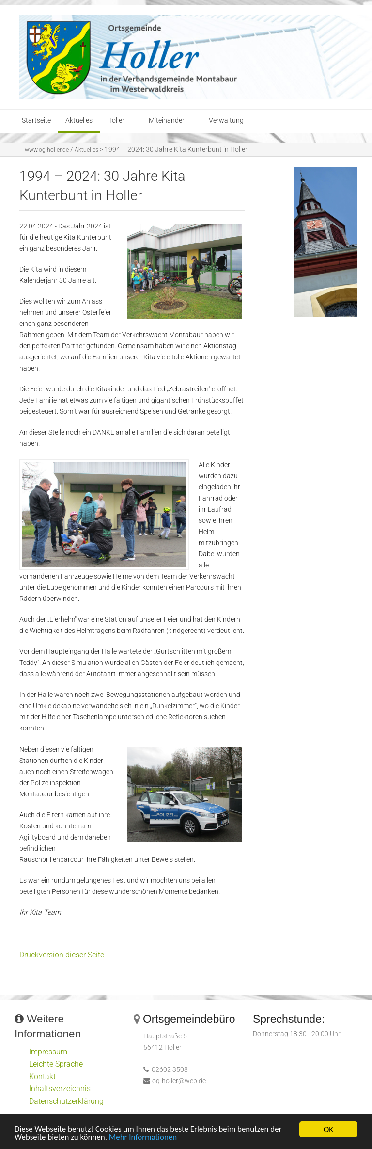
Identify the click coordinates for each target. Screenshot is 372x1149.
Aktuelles (79, 120)
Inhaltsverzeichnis (60, 1088)
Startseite (36, 120)
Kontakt (42, 1076)
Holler (115, 120)
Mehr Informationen (143, 1138)
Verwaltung (226, 120)
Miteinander (167, 120)
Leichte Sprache (56, 1063)
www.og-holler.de (47, 149)
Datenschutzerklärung (66, 1101)
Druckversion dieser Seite (61, 954)
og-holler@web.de (179, 1081)
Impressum (48, 1051)
